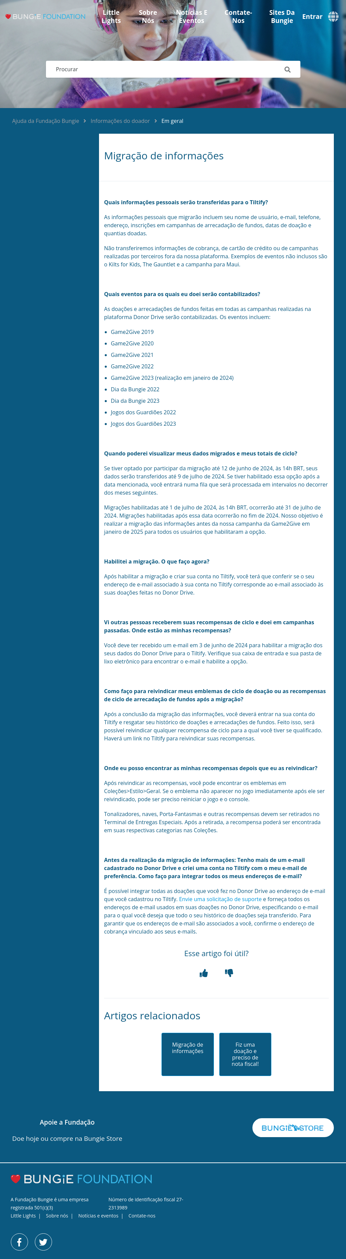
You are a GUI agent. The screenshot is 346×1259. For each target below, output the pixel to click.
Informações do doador (120, 121)
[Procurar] (173, 69)
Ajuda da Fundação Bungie (45, 121)
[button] (204, 973)
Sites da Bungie (282, 16)
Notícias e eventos (191, 16)
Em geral (172, 121)
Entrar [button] (312, 16)
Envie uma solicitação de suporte (220, 899)
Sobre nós (148, 16)
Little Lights (111, 16)
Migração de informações (187, 1048)
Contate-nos (238, 16)
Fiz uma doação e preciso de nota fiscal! (245, 1055)
